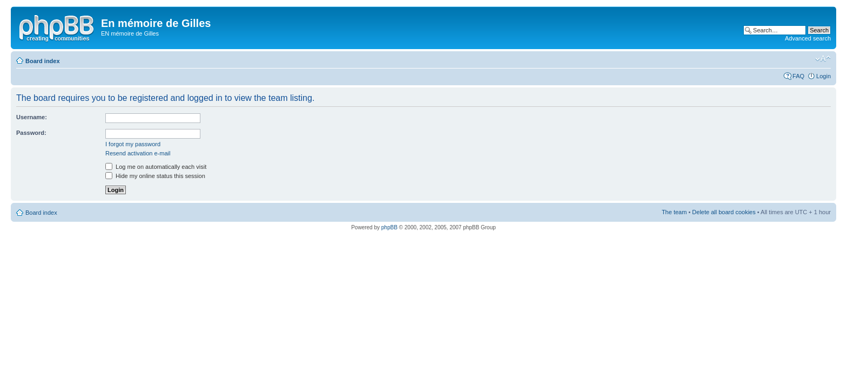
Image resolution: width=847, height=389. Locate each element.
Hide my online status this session (155, 176)
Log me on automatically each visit (155, 166)
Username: (31, 117)
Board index (42, 61)
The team (674, 212)
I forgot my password (132, 144)
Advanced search (808, 38)
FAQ (798, 76)
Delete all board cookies (723, 212)
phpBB (389, 227)
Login (823, 76)
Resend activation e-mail (137, 153)
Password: (31, 132)
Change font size (823, 59)
